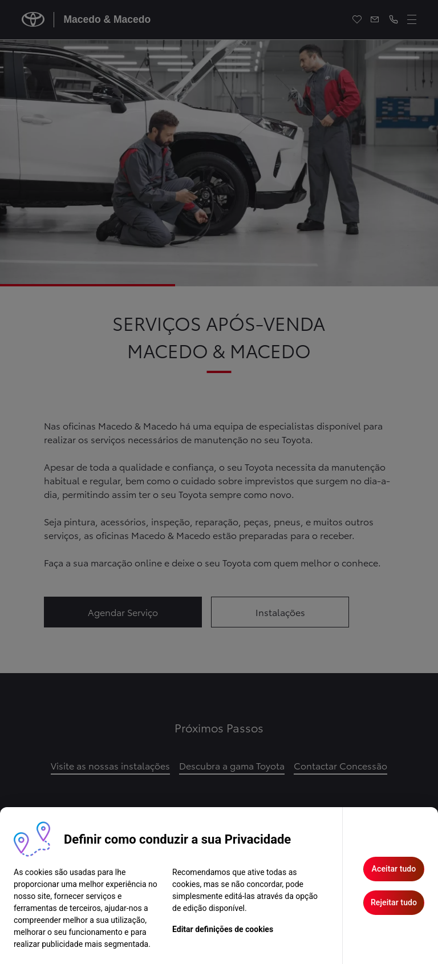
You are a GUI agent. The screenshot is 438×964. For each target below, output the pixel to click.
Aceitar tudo (394, 868)
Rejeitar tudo (394, 902)
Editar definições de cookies (222, 929)
